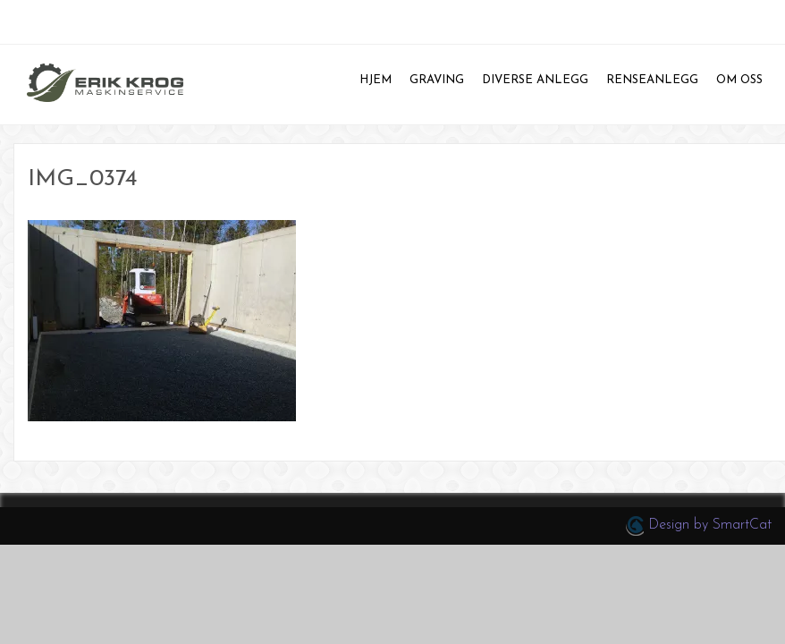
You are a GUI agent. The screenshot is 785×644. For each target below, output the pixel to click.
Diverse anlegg (535, 80)
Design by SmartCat (699, 526)
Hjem (375, 80)
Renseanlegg (652, 80)
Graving (436, 80)
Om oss (739, 80)
